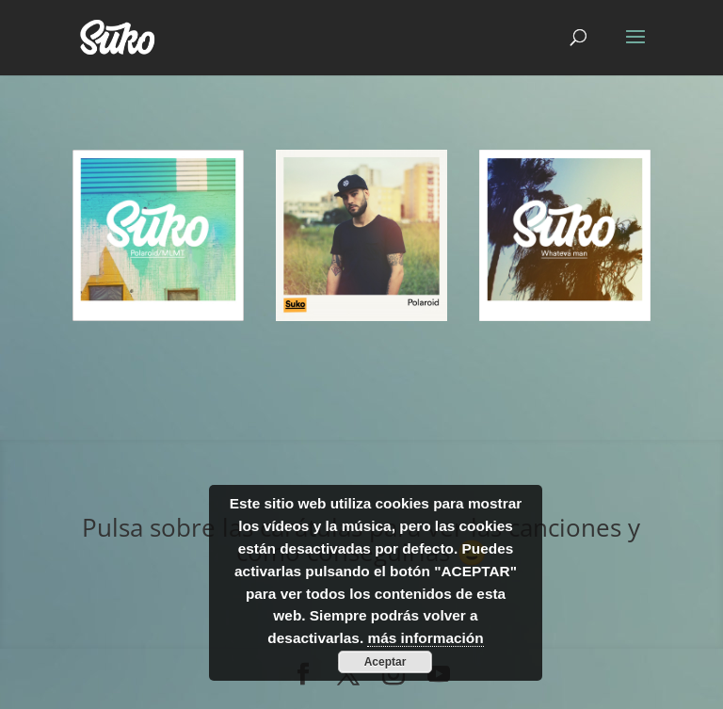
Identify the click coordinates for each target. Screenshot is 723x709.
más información (425, 638)
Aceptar (385, 662)
